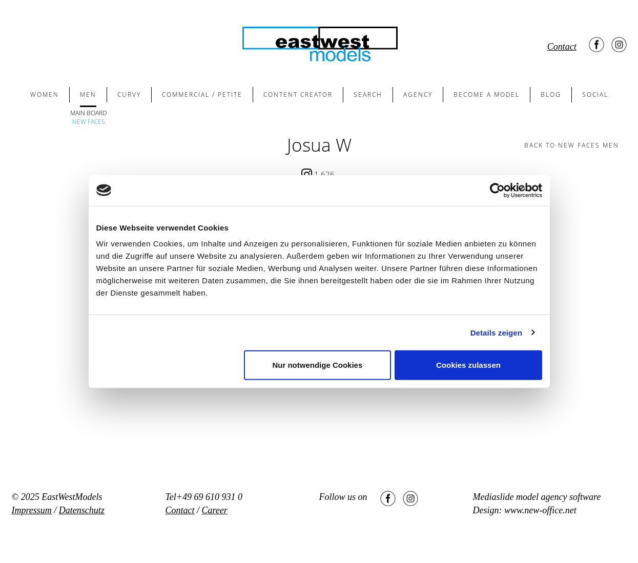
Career (215, 510)
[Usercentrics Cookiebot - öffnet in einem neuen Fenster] (497, 190)
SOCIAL (595, 94)
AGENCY (418, 94)
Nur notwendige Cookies (317, 365)
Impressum (32, 510)
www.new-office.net (540, 510)
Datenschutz (82, 510)
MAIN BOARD (88, 113)
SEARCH (368, 94)
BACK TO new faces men (571, 145)
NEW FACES (88, 121)
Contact (562, 46)
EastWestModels (72, 497)
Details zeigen (496, 332)
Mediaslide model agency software (537, 497)
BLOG (551, 94)
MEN (88, 94)
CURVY (129, 94)
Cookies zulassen (468, 365)
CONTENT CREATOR (298, 94)
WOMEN (44, 94)
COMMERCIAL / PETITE (202, 94)
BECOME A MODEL (487, 94)
